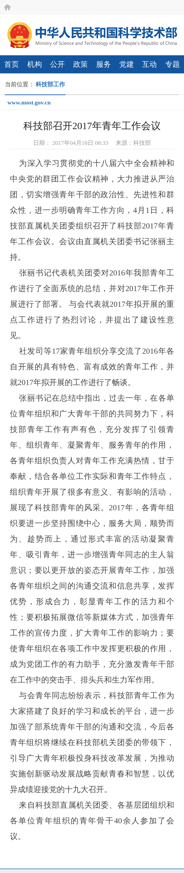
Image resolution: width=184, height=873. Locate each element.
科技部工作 (50, 84)
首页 (11, 64)
